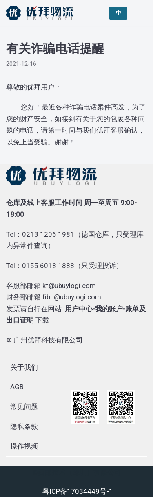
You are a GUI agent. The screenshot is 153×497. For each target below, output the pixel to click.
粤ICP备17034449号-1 (77, 491)
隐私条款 (24, 427)
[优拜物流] (42, 13)
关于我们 (24, 367)
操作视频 (24, 446)
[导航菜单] (138, 13)
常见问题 (24, 407)
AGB (17, 387)
